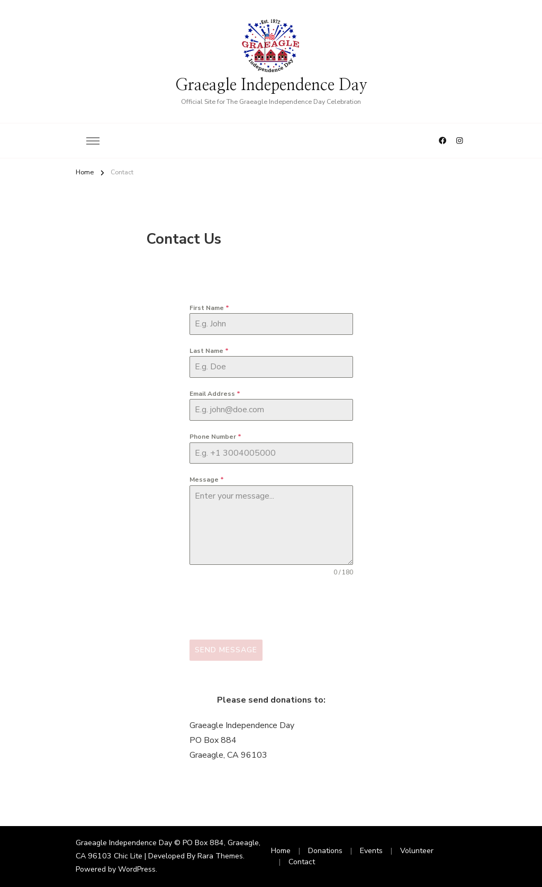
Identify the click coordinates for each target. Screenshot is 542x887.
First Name (209, 308)
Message (206, 479)
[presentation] (269, 608)
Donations (325, 851)
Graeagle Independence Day (271, 85)
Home (281, 851)
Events (371, 851)
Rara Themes (220, 856)
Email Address (214, 393)
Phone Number (215, 436)
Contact (301, 862)
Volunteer (416, 851)
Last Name (209, 351)
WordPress (137, 869)
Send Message (226, 650)
